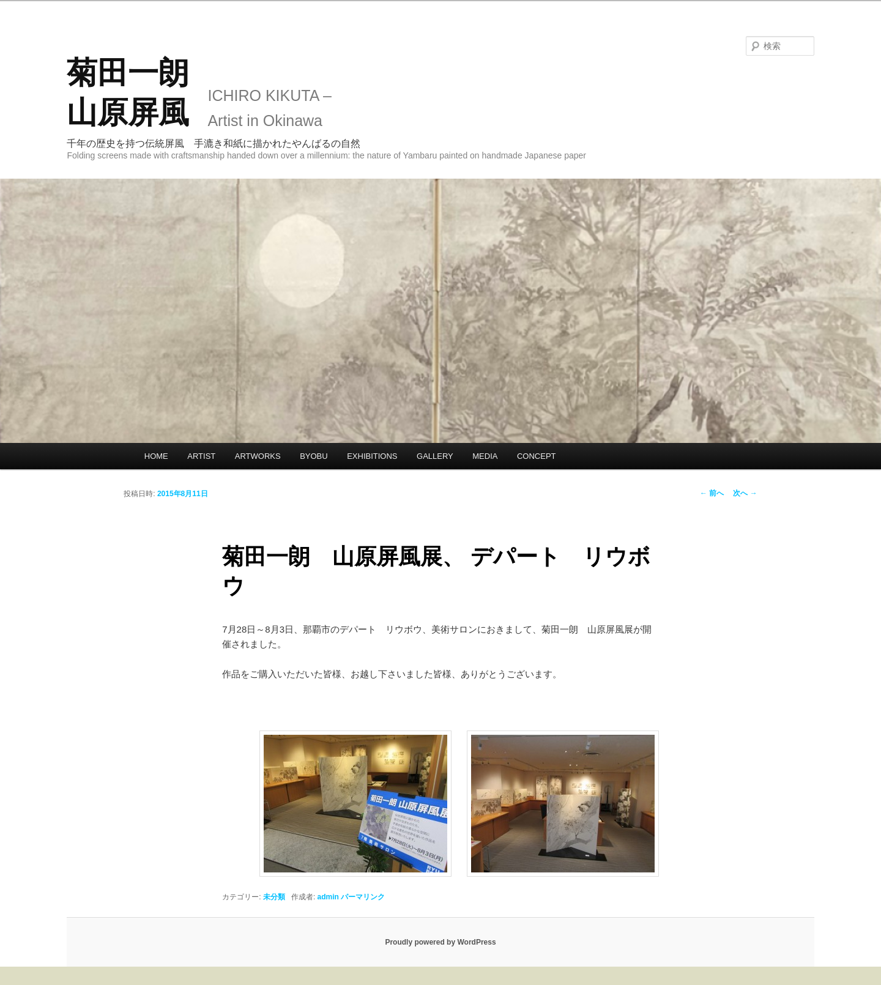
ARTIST (201, 456)
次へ (745, 493)
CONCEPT (536, 456)
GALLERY (435, 456)
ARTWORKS (258, 456)
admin (328, 897)
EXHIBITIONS (372, 456)
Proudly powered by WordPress (440, 942)
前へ (712, 493)
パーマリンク (363, 897)
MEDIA (484, 456)
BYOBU (314, 456)
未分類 (274, 897)
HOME (156, 456)
